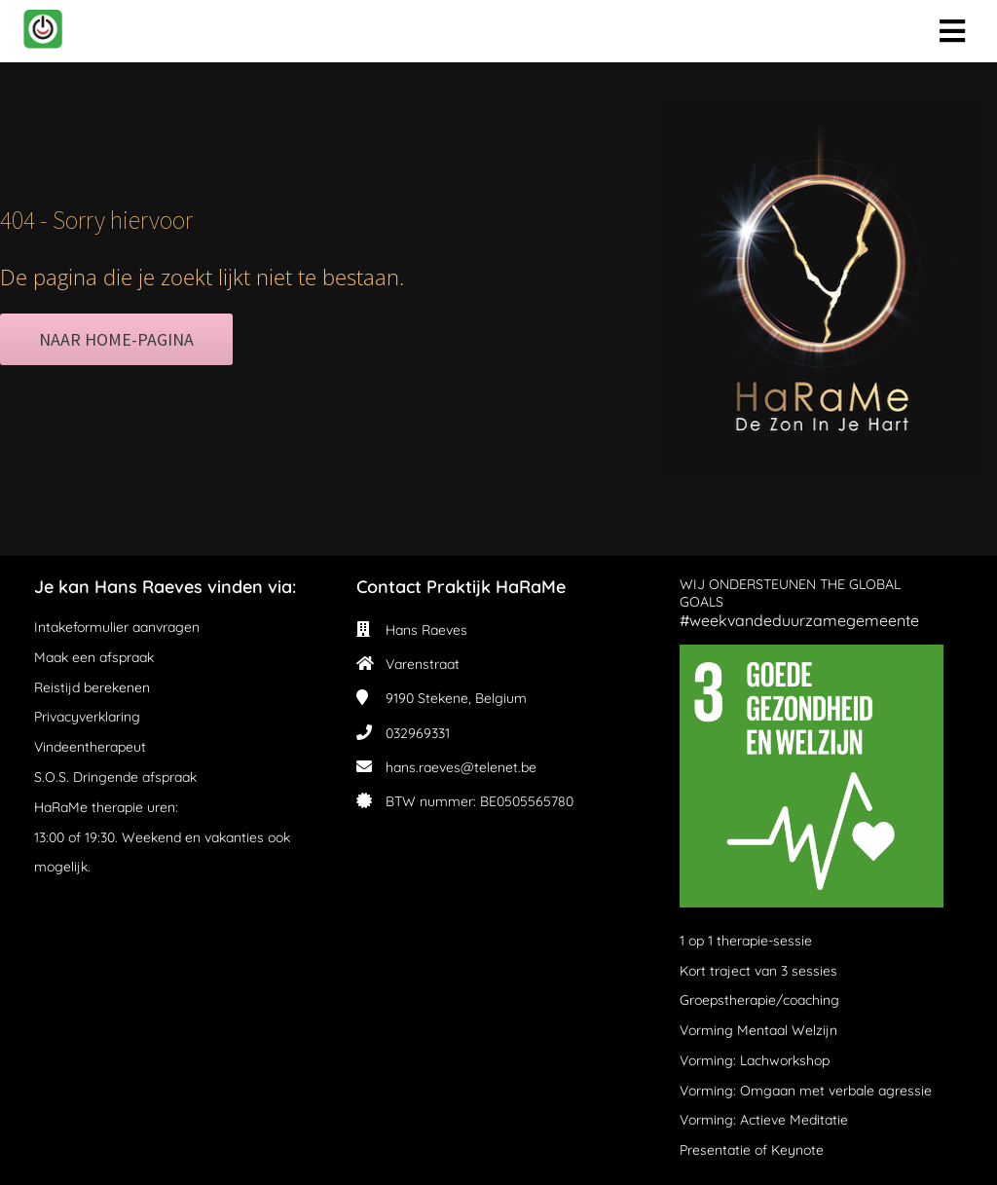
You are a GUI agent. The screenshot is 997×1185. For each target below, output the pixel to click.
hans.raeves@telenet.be (461, 767)
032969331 (418, 733)
